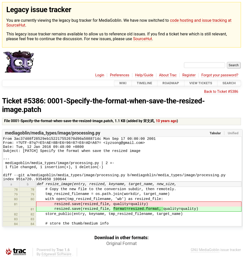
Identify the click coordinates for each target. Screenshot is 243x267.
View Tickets (200, 83)
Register (189, 75)
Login (99, 75)
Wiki (123, 83)
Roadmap (170, 83)
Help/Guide (144, 75)
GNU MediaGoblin (205, 258)
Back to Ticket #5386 (221, 92)
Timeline (144, 83)
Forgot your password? (219, 75)
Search (229, 83)
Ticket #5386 (23, 101)
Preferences (119, 75)
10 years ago (166, 121)
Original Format (121, 251)
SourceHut (142, 38)
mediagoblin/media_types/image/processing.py (52, 133)
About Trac (168, 75)
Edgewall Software (56, 262)
